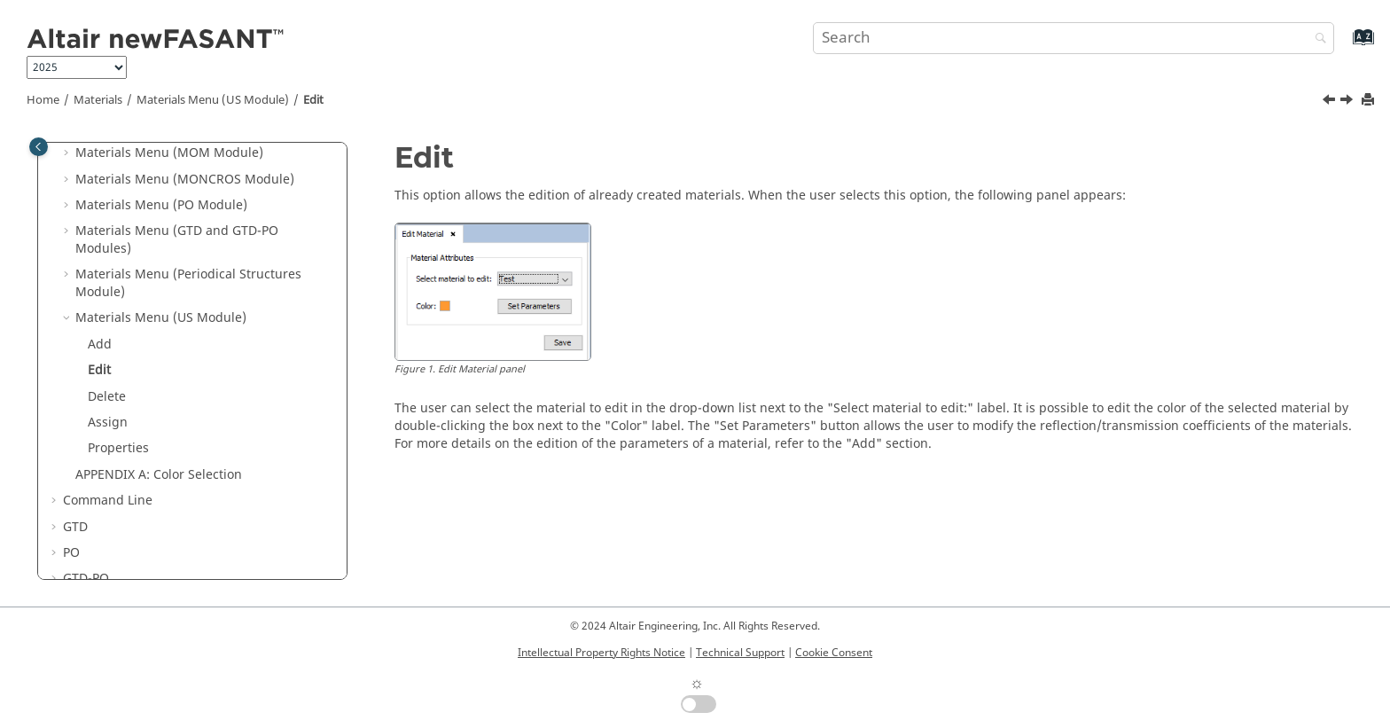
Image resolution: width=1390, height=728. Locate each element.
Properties (118, 448)
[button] (68, 153)
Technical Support (740, 653)
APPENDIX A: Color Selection (158, 475)
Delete (107, 396)
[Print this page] (1370, 101)
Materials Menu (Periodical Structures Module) (188, 283)
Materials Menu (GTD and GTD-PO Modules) (176, 240)
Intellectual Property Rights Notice (601, 653)
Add (100, 344)
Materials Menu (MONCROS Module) (184, 179)
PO (71, 553)
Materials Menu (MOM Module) (169, 153)
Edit (313, 100)
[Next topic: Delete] (1348, 102)
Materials (98, 100)
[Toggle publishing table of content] (38, 146)
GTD (75, 527)
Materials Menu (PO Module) (161, 205)
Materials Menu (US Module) (213, 100)
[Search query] (1073, 38)
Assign (108, 422)
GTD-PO (86, 578)
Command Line (107, 500)
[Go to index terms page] (1344, 45)
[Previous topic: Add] (1331, 102)
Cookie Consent (833, 653)
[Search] (1316, 39)
